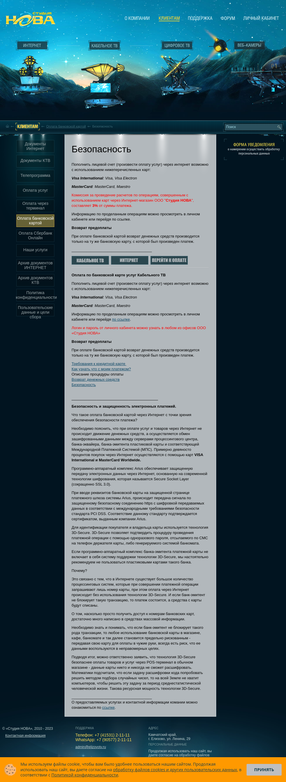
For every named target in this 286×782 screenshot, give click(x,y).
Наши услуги (35, 249)
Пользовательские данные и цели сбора (35, 311)
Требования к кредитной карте (99, 364)
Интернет (32, 45)
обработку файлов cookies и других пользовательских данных (175, 769)
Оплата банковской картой (66, 126)
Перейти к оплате (169, 260)
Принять (264, 769)
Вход (250, 97)
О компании (137, 18)
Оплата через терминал (35, 205)
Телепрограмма (35, 175)
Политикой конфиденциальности (84, 775)
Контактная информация (25, 736)
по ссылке (121, 319)
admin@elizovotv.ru (90, 747)
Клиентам (169, 18)
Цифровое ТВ (174, 66)
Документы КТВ (35, 160)
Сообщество (228, 18)
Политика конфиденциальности (35, 295)
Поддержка (200, 18)
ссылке (108, 707)
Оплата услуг (35, 190)
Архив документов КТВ (35, 280)
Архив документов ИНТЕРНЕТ (35, 265)
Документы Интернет (35, 146)
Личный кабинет (261, 18)
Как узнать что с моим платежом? (101, 369)
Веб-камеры (217, 47)
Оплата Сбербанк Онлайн (35, 235)
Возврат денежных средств (95, 379)
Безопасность (84, 385)
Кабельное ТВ (105, 77)
